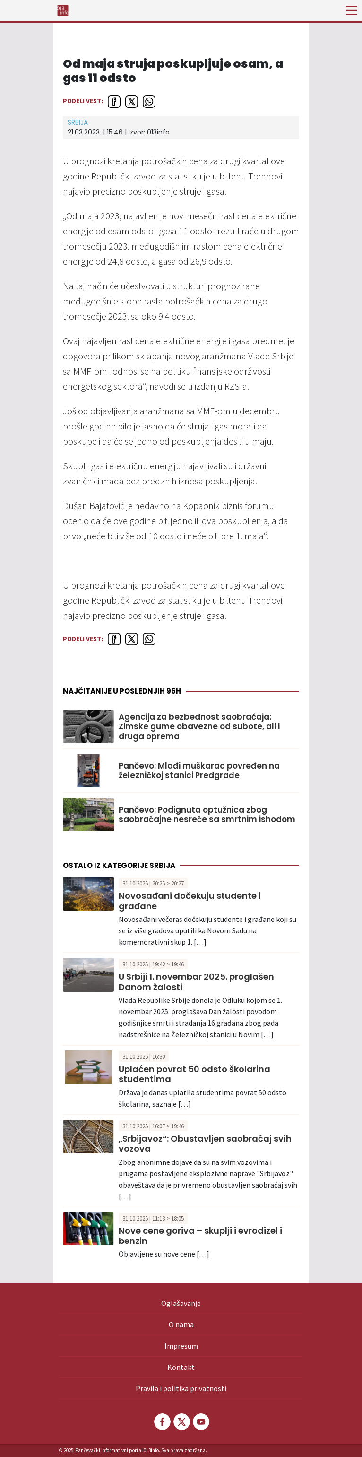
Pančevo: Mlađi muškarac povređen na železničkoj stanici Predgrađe (199, 770)
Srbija (78, 122)
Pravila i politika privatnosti (181, 1388)
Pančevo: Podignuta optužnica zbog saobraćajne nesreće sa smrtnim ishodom (207, 814)
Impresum (181, 1345)
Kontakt (181, 1367)
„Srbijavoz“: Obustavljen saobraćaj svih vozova (205, 1144)
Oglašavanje (181, 1303)
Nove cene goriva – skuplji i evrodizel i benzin (200, 1236)
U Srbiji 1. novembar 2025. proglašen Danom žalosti (196, 982)
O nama (181, 1324)
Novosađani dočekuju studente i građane (190, 901)
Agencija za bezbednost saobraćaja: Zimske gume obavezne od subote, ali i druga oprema (199, 726)
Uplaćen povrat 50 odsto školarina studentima (194, 1074)
